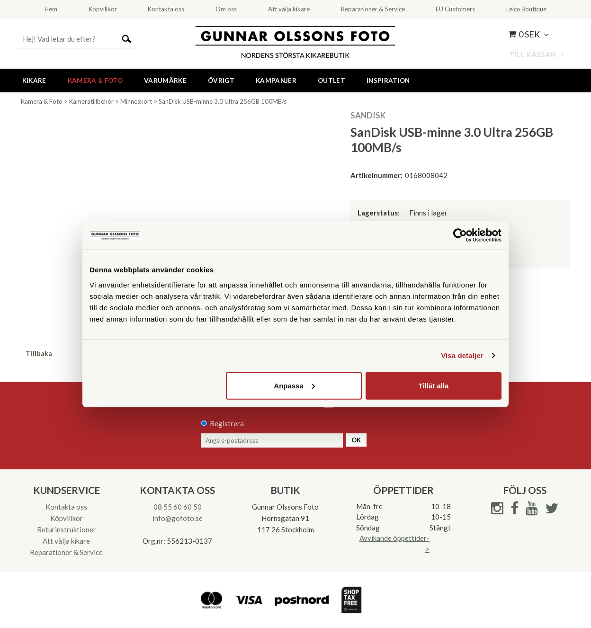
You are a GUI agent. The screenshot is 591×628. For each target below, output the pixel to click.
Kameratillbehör (91, 101)
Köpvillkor (66, 518)
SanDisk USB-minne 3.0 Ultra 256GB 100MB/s (223, 101)
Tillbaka (39, 353)
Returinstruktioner (66, 529)
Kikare (34, 80)
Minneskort (136, 101)
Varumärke (165, 80)
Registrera (227, 423)
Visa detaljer (462, 355)
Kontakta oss (66, 506)
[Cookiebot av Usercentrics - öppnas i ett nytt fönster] (460, 235)
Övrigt (221, 80)
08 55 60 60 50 (177, 506)
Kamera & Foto (95, 80)
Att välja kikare (66, 541)
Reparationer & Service (66, 552)
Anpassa (294, 385)
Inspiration (388, 80)
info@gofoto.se (177, 518)
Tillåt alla (433, 385)
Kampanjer (276, 80)
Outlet (331, 80)
